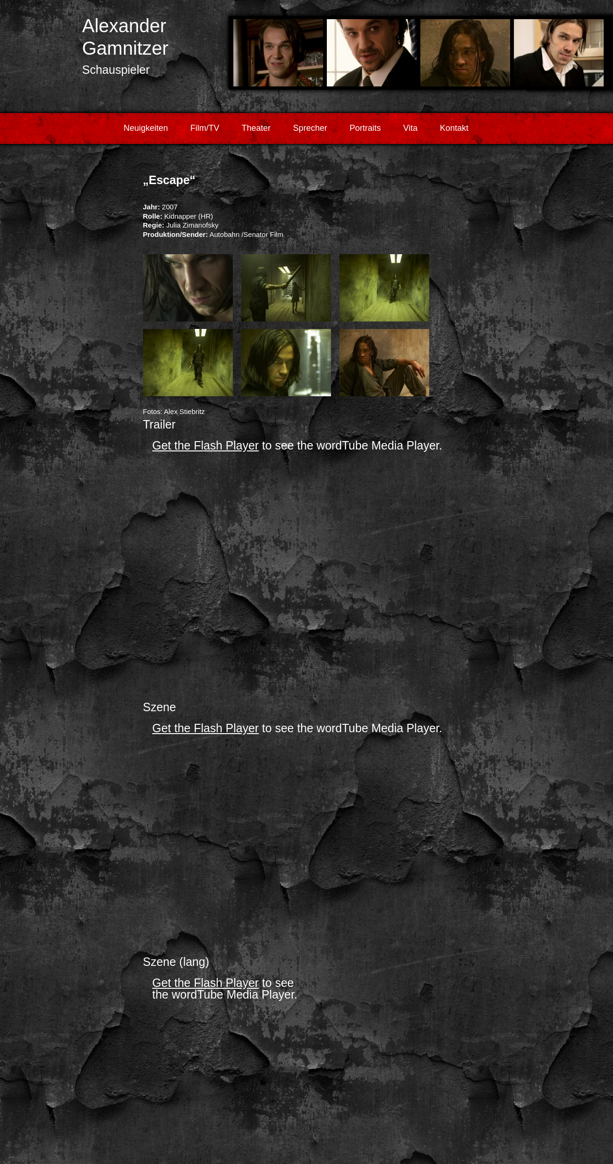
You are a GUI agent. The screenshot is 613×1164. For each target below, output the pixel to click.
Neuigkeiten (145, 128)
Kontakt (454, 128)
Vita (410, 128)
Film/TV (204, 128)
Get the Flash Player (205, 445)
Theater (256, 128)
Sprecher (310, 128)
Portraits (365, 128)
